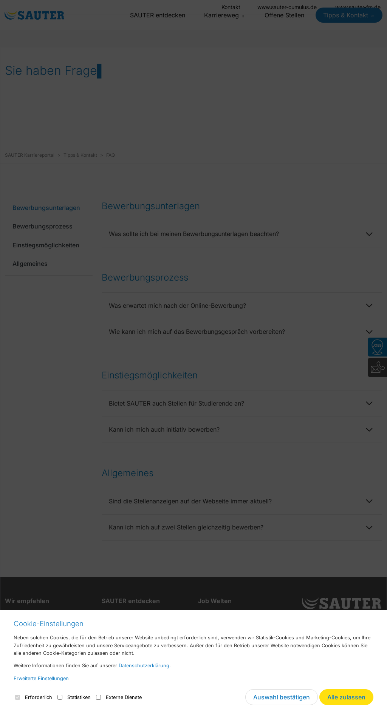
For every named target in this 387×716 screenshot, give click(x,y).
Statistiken (74, 697)
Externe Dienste (119, 697)
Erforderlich (33, 697)
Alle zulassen (346, 697)
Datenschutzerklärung (144, 665)
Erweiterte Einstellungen (41, 678)
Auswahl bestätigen (281, 697)
